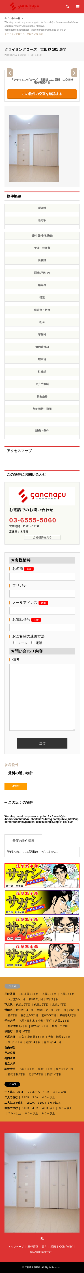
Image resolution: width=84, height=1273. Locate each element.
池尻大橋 (9, 1036)
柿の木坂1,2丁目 (18, 1026)
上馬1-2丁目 (49, 993)
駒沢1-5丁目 (54, 1074)
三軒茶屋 (9, 993)
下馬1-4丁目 (67, 993)
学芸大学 (9, 1020)
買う (44, 1246)
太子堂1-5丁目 (16, 999)
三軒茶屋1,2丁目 (29, 993)
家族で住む (11, 1108)
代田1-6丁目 (41, 1004)
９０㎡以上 (48, 1113)
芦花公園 (9, 1052)
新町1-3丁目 (23, 1031)
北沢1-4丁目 (59, 1004)
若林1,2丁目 (36, 999)
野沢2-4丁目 (36, 1074)
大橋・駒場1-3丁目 (59, 1036)
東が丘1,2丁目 (64, 1069)
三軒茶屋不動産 (32, 1267)
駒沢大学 (9, 1069)
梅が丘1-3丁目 (29, 1015)
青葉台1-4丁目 (52, 1042)
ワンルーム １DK (38, 1092)
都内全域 (9, 1058)
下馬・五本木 (27, 1020)
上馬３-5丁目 (26, 1069)
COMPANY (66, 1246)
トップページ (16, 1246)
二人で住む (11, 1097)
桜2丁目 (74, 1010)
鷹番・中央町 (60, 1026)
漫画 (53, 1246)
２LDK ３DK (35, 1102)
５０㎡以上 (53, 1102)
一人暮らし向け (13, 1092)
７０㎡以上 (14, 1113)
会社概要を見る (42, 537)
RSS (42, 1238)
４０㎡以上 (48, 1097)
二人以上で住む (13, 1102)
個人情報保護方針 (41, 1252)
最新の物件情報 (23, 840)
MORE (16, 786)
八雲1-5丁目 (62, 1020)
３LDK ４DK (29, 1108)
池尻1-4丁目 (33, 1042)
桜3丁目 (12, 1015)
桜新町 (8, 1031)
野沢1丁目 (52, 999)
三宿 (21, 1036)
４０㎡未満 (59, 1092)
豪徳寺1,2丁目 (68, 1015)
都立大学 (9, 1063)
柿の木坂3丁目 (17, 1074)
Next (74, 72)
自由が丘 (9, 1047)
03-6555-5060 (32, 520)
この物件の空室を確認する (42, 94)
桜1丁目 (61, 1010)
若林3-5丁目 (48, 1015)
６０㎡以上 (65, 1108)
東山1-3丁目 (15, 1042)
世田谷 (8, 1010)
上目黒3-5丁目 (36, 1036)
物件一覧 (15, 18)
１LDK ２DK (29, 1097)
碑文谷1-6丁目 (39, 1026)
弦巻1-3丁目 (45, 1069)
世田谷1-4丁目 (24, 1010)
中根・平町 (45, 1020)
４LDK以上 (48, 1108)
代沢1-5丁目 (23, 1004)
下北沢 (8, 1004)
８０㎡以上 (31, 1113)
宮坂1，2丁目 (45, 1010)
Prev (10, 72)
